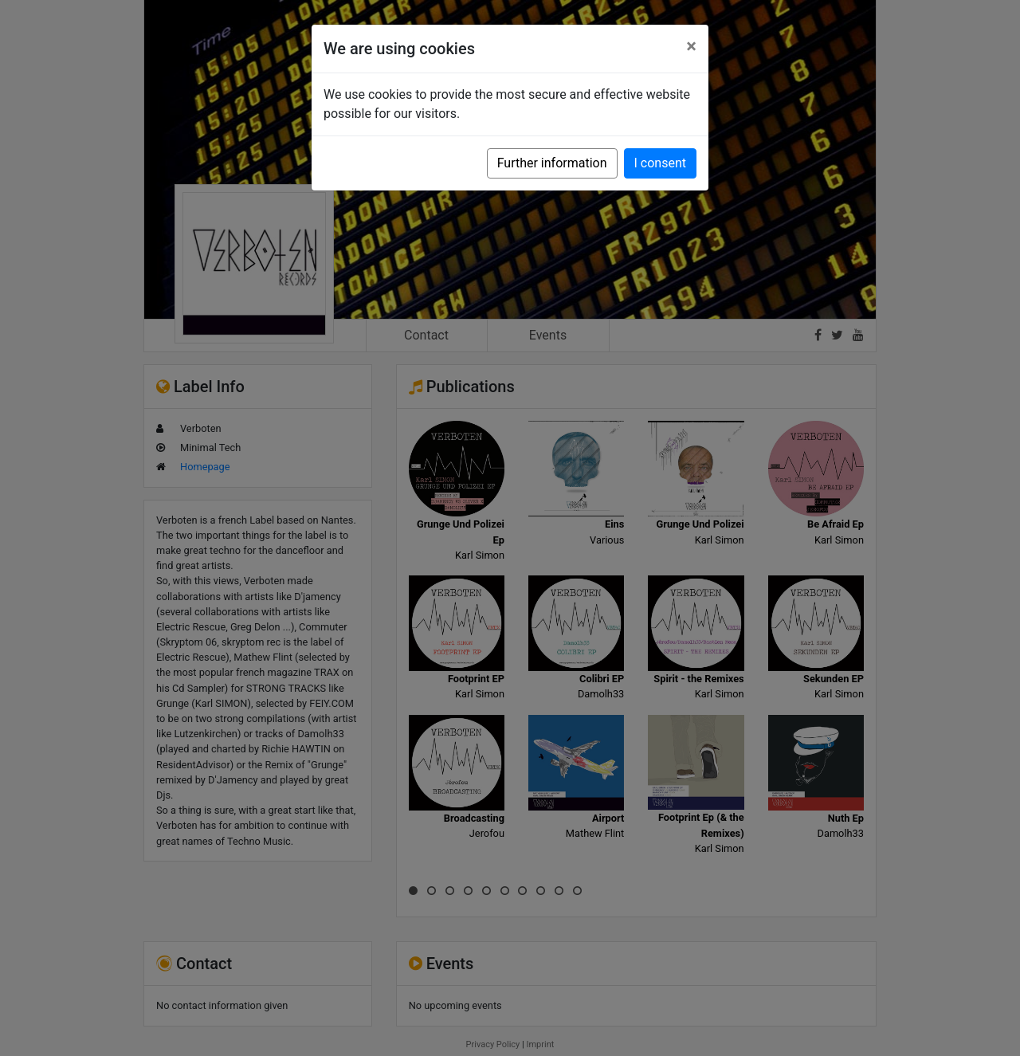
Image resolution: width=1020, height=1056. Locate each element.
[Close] (691, 46)
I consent (660, 163)
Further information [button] (552, 163)
